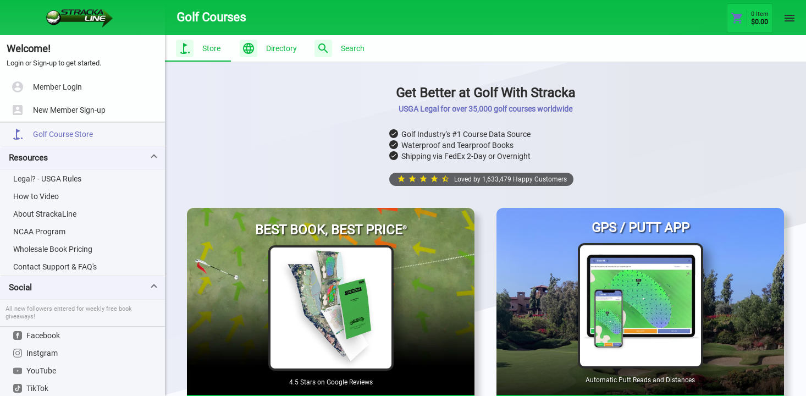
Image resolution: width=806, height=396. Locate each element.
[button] (82, 158)
